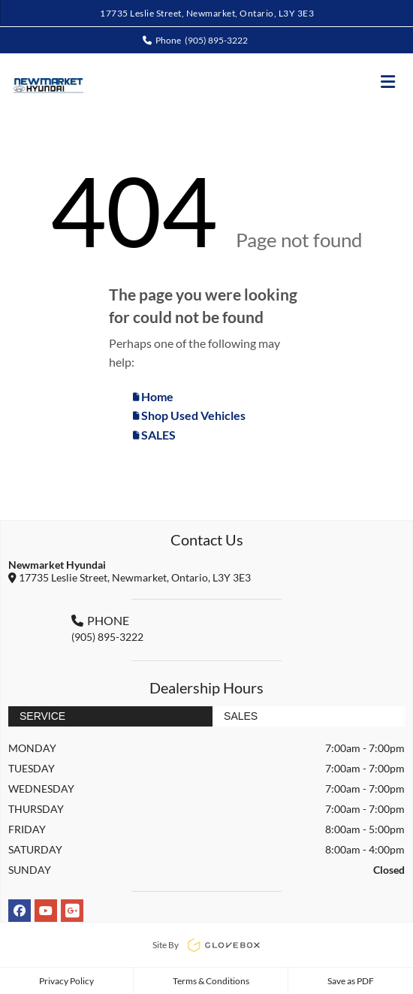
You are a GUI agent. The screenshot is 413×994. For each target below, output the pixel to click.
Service (42, 716)
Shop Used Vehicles (189, 415)
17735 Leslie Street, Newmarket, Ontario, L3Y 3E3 (207, 13)
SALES (154, 435)
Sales (241, 716)
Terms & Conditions (211, 980)
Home (153, 396)
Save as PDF (350, 980)
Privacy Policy (66, 980)
